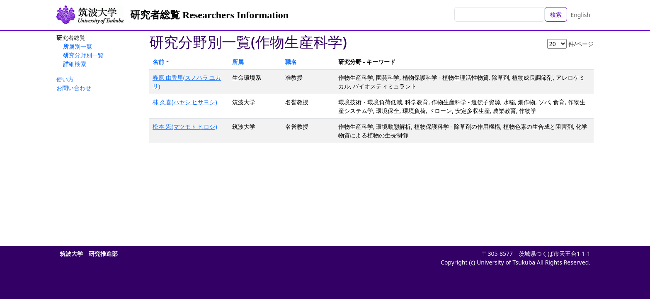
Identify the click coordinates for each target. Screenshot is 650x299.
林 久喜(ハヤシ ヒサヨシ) (185, 102)
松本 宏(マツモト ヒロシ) (185, 126)
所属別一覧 (77, 46)
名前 (158, 62)
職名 (291, 62)
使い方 (65, 79)
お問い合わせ (73, 88)
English (580, 15)
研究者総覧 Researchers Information (209, 15)
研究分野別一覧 (83, 55)
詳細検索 (74, 64)
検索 (556, 14)
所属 (238, 62)
